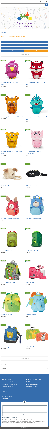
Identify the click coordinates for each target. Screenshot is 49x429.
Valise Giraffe (30, 347)
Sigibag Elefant (31, 315)
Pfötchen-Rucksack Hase (10, 218)
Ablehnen (25, 414)
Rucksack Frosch (32, 250)
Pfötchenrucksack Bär (33, 218)
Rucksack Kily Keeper (9, 282)
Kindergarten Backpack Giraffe (12, 117)
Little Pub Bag (6, 186)
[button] (44, 1)
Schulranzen (30, 282)
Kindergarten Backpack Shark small (36, 118)
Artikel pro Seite (24, 48)
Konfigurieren (25, 410)
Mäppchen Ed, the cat (33, 186)
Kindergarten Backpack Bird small (11, 83)
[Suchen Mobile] (23, 4)
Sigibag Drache (6, 315)
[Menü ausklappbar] (1, 1)
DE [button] (40, 1)
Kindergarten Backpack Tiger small (11, 152)
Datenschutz (10, 425)
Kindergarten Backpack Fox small (36, 83)
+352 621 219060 (8, 396)
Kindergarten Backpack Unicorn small (34, 152)
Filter (24, 42)
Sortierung (24, 45)
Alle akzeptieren (24, 407)
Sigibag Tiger (6, 347)
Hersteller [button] (3, 368)
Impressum (4, 425)
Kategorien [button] (4, 364)
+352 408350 (6, 394)
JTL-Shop (26, 427)
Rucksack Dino (6, 250)
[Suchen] (46, 4)
